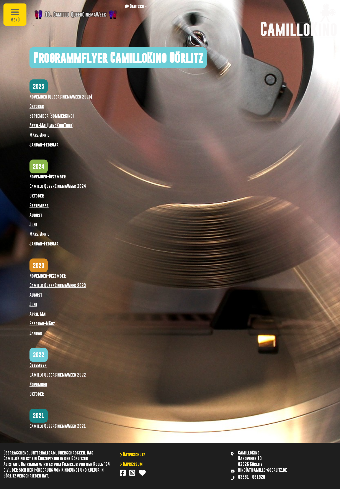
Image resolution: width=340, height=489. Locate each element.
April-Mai (37, 314)
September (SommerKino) (51, 116)
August (35, 215)
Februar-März (42, 323)
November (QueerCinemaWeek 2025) (60, 96)
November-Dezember (47, 176)
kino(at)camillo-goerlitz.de (262, 470)
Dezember (38, 365)
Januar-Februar (44, 144)
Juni (33, 224)
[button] (136, 6)
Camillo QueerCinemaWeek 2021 (57, 426)
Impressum (132, 464)
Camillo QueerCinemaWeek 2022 (57, 374)
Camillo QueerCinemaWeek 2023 (57, 285)
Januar (35, 333)
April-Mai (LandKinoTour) (51, 125)
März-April (39, 135)
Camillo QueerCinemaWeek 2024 (58, 186)
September (39, 205)
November (38, 384)
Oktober (36, 106)
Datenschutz (133, 454)
